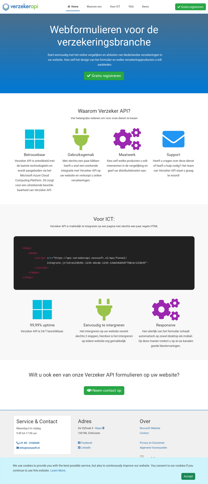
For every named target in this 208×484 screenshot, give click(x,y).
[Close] (188, 476)
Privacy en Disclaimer (152, 442)
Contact (144, 433)
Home (72, 6)
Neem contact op (104, 390)
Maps (99, 428)
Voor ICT (113, 6)
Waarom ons (92, 6)
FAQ (129, 6)
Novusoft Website (150, 428)
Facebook (85, 442)
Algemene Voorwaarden (153, 447)
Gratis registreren (190, 7)
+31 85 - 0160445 (27, 443)
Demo (143, 6)
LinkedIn (84, 447)
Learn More (57, 470)
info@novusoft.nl (28, 447)
